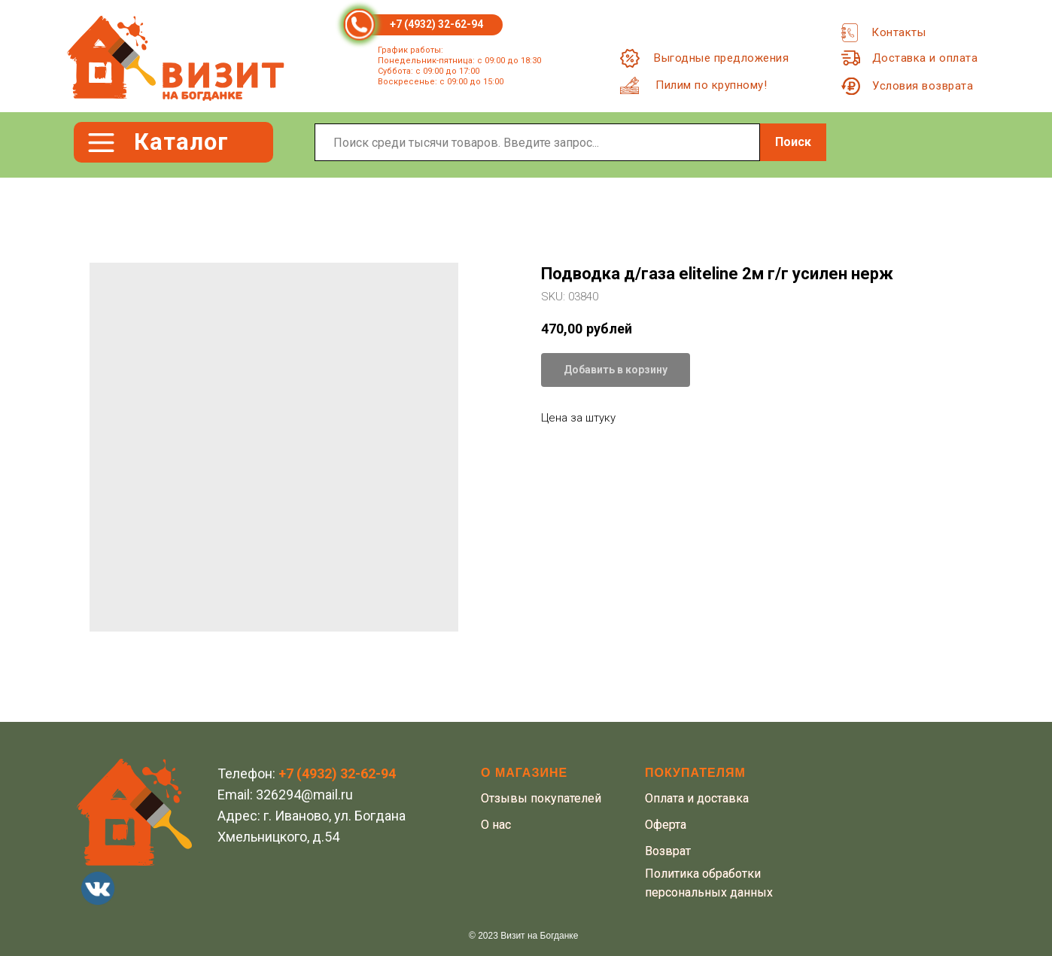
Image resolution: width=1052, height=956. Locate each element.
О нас (496, 824)
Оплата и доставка (697, 798)
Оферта (665, 824)
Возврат (668, 851)
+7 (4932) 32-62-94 (436, 24)
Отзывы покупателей (541, 798)
